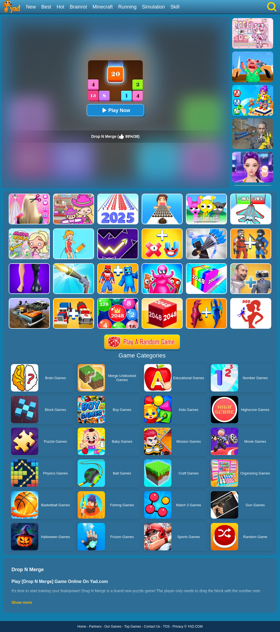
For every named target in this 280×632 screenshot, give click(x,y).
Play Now (115, 110)
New (31, 7)
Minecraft (102, 7)
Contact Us (152, 626)
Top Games (132, 626)
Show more (21, 602)
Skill (174, 7)
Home (81, 626)
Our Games (112, 626)
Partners (95, 626)
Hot (60, 7)
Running (127, 7)
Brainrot (78, 7)
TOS (166, 626)
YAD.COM (195, 626)
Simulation (153, 7)
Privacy (178, 626)
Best (46, 7)
